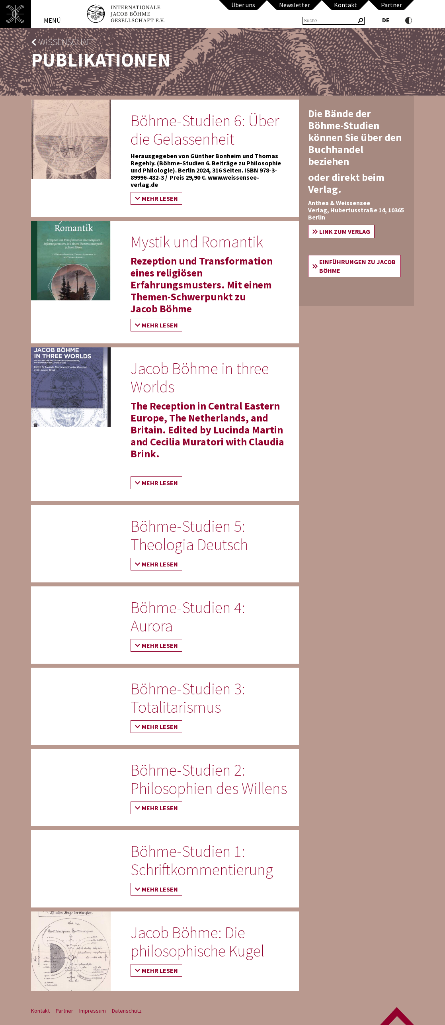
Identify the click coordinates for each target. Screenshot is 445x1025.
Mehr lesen (160, 198)
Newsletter (294, 5)
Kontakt (345, 5)
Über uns (243, 5)
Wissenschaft (67, 42)
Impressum (92, 1010)
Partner (391, 5)
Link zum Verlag (344, 231)
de (386, 20)
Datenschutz (127, 1010)
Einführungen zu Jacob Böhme (357, 266)
